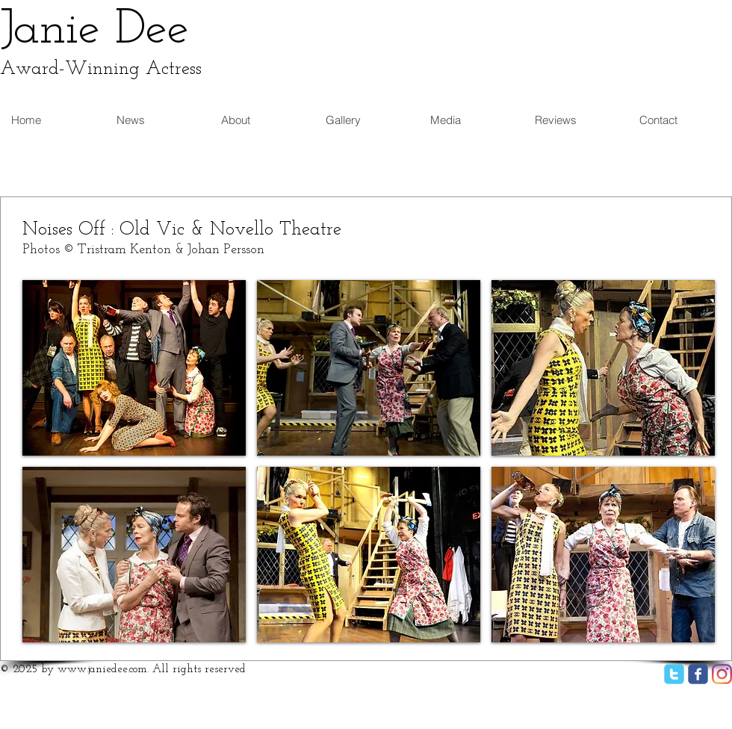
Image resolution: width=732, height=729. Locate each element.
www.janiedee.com (102, 669)
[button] (134, 368)
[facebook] (698, 674)
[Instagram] (722, 674)
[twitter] (674, 674)
